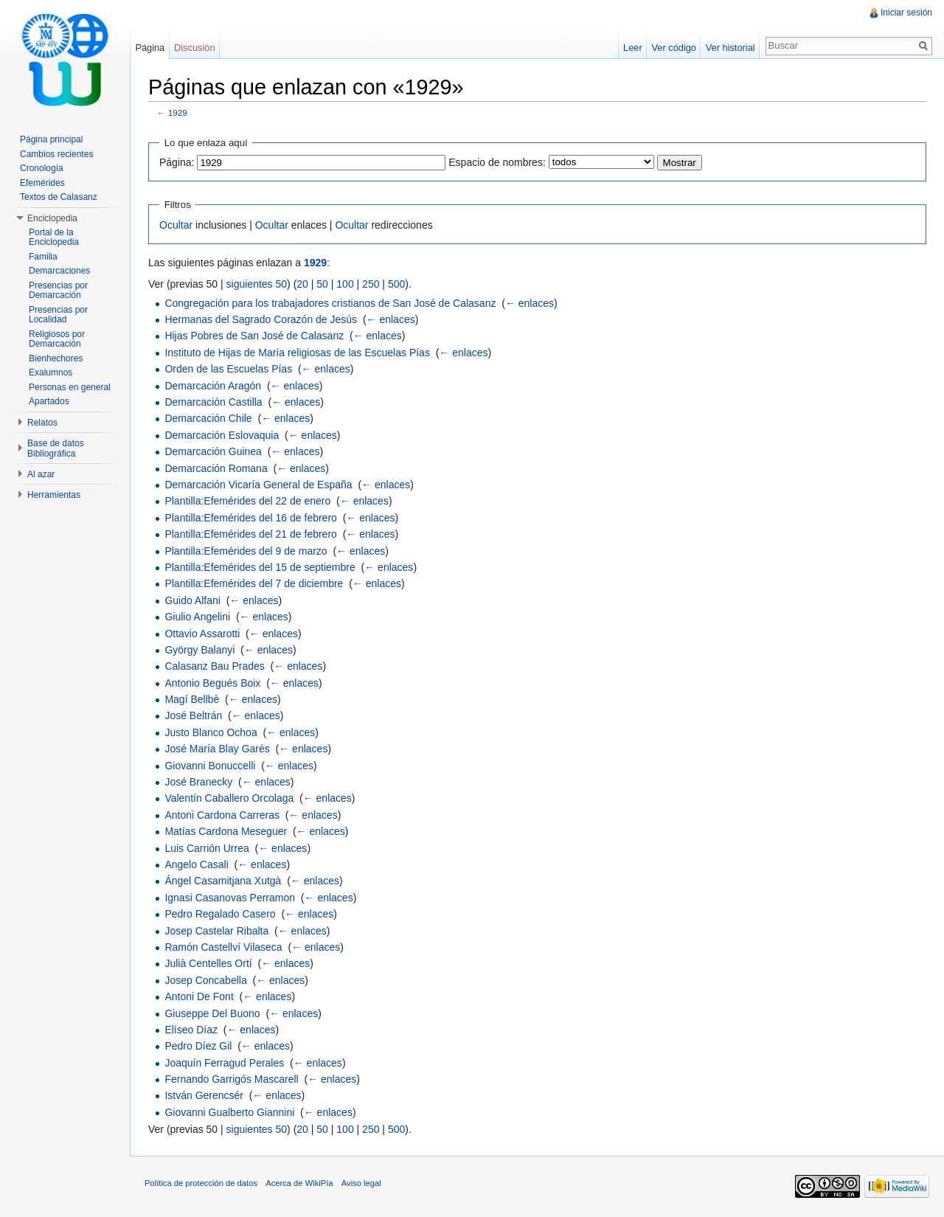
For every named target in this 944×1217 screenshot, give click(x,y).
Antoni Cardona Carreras (222, 815)
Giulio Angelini (197, 617)
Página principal (51, 139)
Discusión (194, 47)
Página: (176, 162)
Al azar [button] (41, 474)
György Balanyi (199, 650)
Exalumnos (50, 372)
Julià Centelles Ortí (207, 963)
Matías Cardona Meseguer (225, 831)
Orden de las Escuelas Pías (228, 369)
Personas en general (70, 387)
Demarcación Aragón (212, 386)
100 (344, 284)
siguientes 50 (257, 284)
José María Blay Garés (216, 749)
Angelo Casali (196, 864)
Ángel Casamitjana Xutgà (222, 881)
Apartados (49, 401)
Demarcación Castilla (213, 402)
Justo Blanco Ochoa (210, 732)
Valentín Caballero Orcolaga (229, 798)
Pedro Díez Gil (198, 1046)
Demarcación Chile (207, 418)
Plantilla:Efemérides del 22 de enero (247, 501)
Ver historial (730, 47)
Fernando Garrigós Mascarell (231, 1079)
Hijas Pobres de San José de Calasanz (254, 335)
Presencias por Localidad (58, 315)
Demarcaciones (59, 271)
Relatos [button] (42, 422)
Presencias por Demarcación (58, 290)
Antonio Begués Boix (212, 683)
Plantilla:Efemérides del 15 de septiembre (259, 567)
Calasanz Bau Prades (214, 666)
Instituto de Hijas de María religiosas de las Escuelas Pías (297, 352)
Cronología (41, 168)
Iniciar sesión (906, 12)
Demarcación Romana (215, 468)
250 (370, 284)
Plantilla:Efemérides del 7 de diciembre (253, 583)
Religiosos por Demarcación (57, 339)
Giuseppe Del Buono (212, 1013)
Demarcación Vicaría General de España (258, 484)
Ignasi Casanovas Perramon (229, 898)
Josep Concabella (205, 980)
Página (149, 47)
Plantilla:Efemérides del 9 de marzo (245, 551)
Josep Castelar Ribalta (216, 931)
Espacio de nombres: (497, 162)
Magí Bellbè (191, 699)
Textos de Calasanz (58, 197)
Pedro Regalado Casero (219, 914)
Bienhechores (56, 358)
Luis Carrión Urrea (206, 848)
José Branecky (198, 782)
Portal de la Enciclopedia (54, 237)
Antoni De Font (198, 996)
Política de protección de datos (201, 1183)
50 (322, 284)
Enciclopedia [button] (52, 218)
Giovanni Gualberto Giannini (229, 1112)
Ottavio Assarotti (202, 633)
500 (396, 284)
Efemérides (42, 183)
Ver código (673, 47)
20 (302, 284)
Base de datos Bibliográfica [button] (55, 448)
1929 (177, 112)
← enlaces (529, 303)
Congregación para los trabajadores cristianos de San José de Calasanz (330, 303)
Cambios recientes (56, 154)
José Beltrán (193, 715)
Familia (43, 257)
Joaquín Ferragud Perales (224, 1063)
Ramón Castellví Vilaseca (223, 947)
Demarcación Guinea (213, 451)
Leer (632, 47)
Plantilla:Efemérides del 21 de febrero (250, 534)
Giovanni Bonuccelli (209, 766)
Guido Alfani (192, 600)
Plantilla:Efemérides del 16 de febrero (250, 518)
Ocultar (175, 225)
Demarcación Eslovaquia (221, 435)
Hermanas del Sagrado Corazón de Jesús (260, 319)
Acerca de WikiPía (299, 1183)
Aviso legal (361, 1183)
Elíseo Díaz (191, 1030)
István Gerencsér (203, 1095)
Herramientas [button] (53, 495)
